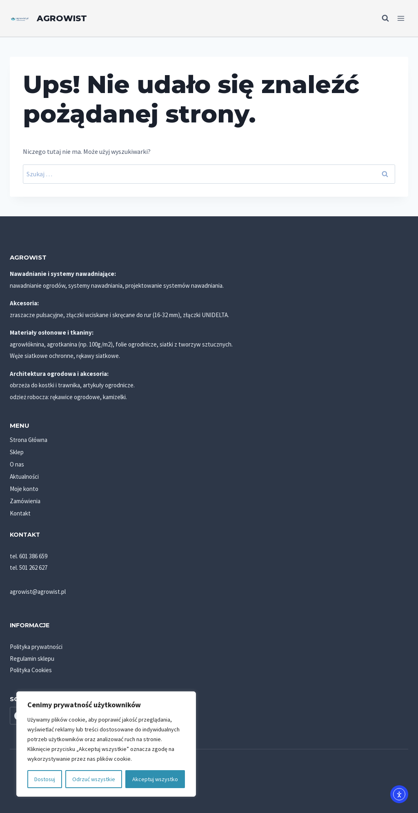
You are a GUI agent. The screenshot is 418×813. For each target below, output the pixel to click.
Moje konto (24, 489)
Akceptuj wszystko (155, 779)
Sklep (17, 452)
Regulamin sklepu (32, 658)
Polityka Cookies (31, 670)
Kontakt (20, 513)
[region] (106, 744)
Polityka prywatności (36, 647)
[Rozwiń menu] (400, 18)
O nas (17, 464)
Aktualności (24, 476)
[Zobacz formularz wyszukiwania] (381, 18)
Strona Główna (28, 440)
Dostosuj (45, 779)
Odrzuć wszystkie (94, 779)
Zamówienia (25, 501)
